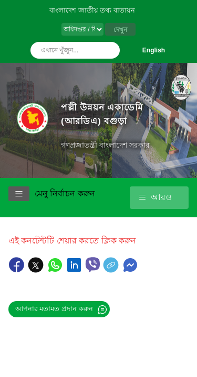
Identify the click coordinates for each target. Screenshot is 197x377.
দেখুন (120, 30)
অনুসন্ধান (109, 50)
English (153, 50)
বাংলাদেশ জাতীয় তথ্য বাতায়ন (92, 10)
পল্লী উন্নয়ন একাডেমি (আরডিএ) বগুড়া (102, 114)
